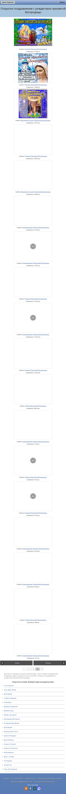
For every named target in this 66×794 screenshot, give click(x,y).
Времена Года (9, 711)
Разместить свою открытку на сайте (49, 778)
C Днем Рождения (10, 698)
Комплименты (9, 752)
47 (29, 669)
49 (37, 669)
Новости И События (11, 748)
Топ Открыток (9, 686)
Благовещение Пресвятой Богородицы (35, 227)
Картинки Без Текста (11, 731)
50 (42, 669)
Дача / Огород (9, 757)
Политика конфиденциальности (21, 782)
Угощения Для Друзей (11, 723)
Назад (17, 663)
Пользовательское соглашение (45, 782)
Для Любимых (9, 740)
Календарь (8, 702)
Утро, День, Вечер (10, 690)
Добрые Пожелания (11, 706)
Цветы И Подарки (10, 736)
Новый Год (7, 765)
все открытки (7, 2)
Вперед (48, 663)
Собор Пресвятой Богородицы (35, 406)
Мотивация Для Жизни (12, 719)
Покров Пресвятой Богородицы (36, 477)
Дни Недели (8, 694)
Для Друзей (8, 727)
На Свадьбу (8, 761)
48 (33, 669)
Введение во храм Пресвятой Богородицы (35, 120)
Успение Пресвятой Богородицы (36, 49)
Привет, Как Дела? (10, 715)
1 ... (24, 669)
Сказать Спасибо (10, 744)
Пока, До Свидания (10, 769)
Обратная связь (30, 778)
